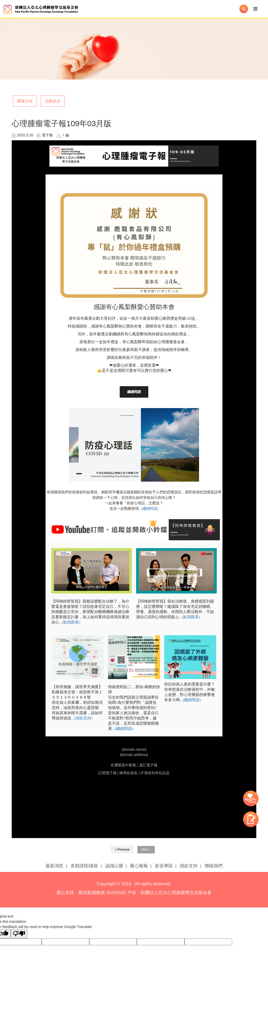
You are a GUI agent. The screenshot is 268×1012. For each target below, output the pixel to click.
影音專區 (164, 865)
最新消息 (54, 865)
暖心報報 (139, 865)
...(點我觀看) (69, 622)
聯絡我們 (213, 865)
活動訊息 (52, 101)
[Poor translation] (19, 933)
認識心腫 (114, 865)
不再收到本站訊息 (155, 773)
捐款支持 (188, 865)
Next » (146, 849)
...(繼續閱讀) (148, 509)
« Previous (122, 849)
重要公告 (25, 101)
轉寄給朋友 (128, 773)
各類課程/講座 (84, 865)
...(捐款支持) (81, 718)
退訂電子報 (148, 765)
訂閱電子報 (107, 773)
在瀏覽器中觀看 (123, 765)
